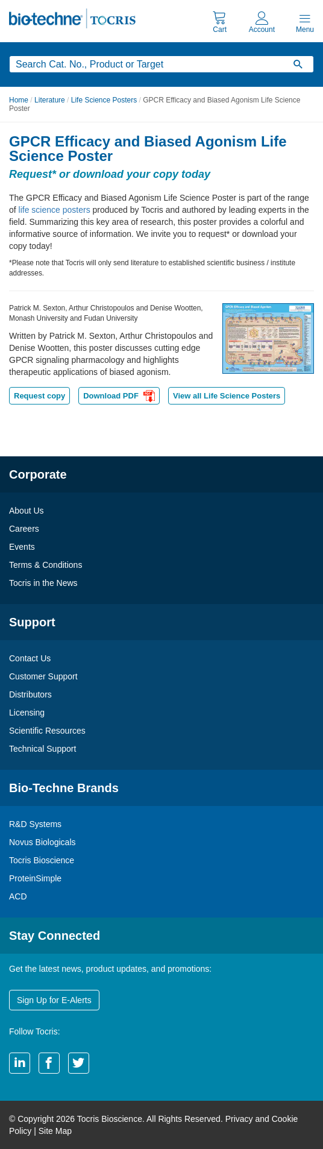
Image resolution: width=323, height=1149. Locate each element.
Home (18, 100)
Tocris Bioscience (41, 860)
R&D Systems (35, 824)
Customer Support (43, 676)
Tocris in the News (43, 583)
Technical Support (42, 749)
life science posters (54, 210)
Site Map (55, 1131)
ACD (18, 896)
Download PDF (119, 397)
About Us (26, 510)
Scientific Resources (47, 730)
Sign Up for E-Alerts (54, 1000)
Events (22, 547)
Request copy (39, 395)
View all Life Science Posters (226, 395)
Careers (24, 529)
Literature (49, 100)
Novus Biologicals (42, 842)
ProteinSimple (35, 878)
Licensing (27, 712)
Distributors (30, 694)
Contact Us (30, 658)
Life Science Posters (104, 100)
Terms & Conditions (45, 565)
